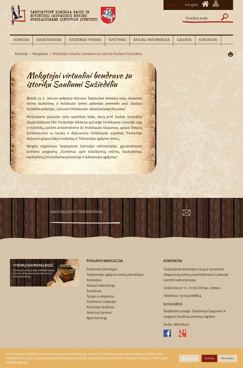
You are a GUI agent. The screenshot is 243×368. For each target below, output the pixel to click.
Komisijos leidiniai (100, 307)
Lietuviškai (174, 5)
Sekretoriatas (48, 40)
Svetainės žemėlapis (216, 4)
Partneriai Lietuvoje (101, 302)
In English (191, 5)
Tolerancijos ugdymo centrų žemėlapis (115, 275)
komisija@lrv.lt (173, 303)
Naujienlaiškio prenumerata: (76, 212)
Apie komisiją (97, 318)
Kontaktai (208, 40)
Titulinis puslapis (205, 4)
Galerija (184, 40)
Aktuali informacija (151, 40)
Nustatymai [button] (189, 358)
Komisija (21, 40)
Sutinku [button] (209, 358)
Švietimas (117, 40)
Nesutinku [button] (227, 358)
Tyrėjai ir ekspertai (100, 296)
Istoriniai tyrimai (85, 40)
